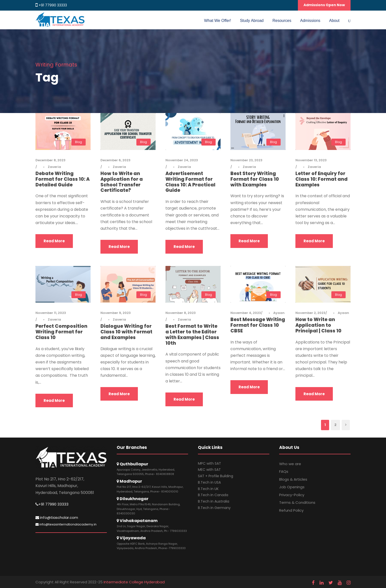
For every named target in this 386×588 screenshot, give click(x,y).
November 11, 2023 (50, 312)
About (334, 20)
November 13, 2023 (311, 160)
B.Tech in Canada (213, 494)
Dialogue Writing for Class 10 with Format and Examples (126, 332)
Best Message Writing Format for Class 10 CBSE (257, 325)
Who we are (290, 463)
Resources (282, 20)
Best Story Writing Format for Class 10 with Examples (254, 179)
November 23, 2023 (246, 160)
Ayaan (279, 312)
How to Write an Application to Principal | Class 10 (318, 325)
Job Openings (292, 487)
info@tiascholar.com (56, 517)
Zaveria (54, 166)
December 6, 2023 (115, 160)
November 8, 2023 (180, 312)
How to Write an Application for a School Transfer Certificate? (121, 182)
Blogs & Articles (293, 479)
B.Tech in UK (208, 488)
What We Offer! (217, 20)
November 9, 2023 (115, 312)
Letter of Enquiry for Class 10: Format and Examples (321, 179)
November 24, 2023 (181, 160)
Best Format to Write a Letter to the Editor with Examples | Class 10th (192, 334)
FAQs (283, 471)
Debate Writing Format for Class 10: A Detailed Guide (62, 179)
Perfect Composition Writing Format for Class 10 (61, 332)
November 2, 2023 (310, 312)
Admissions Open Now (324, 4)
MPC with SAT (209, 463)
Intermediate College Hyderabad (134, 582)
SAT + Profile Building (215, 476)
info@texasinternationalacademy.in (65, 524)
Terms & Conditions (297, 502)
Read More (54, 241)
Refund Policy (291, 510)
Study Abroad (252, 20)
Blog (78, 142)
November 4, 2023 (245, 312)
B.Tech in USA (209, 482)
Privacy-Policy (291, 494)
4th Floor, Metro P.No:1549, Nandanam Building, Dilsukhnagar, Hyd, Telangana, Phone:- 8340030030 (148, 508)
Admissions (310, 20)
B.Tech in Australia (213, 501)
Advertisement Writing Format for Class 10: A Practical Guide (190, 182)
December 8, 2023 (50, 160)
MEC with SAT (209, 469)
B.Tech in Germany (214, 507)
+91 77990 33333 (53, 5)
